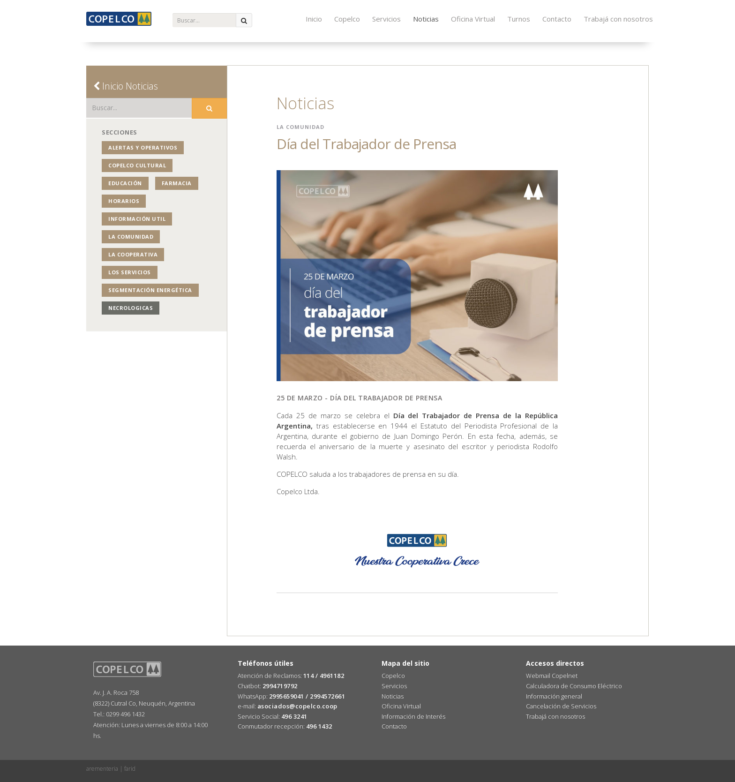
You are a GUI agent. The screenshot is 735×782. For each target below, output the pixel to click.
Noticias (426, 18)
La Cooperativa (133, 254)
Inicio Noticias (125, 86)
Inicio (314, 18)
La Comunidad (130, 236)
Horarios (123, 200)
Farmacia (177, 183)
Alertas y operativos (142, 147)
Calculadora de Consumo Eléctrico (574, 686)
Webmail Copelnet (552, 675)
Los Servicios (129, 272)
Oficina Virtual (473, 18)
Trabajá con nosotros (618, 18)
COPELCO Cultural (137, 165)
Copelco (347, 18)
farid (129, 769)
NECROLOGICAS (130, 307)
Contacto (556, 18)
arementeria (102, 769)
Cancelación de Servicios (561, 706)
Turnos (518, 18)
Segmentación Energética (150, 289)
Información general (554, 696)
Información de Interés (413, 716)
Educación (125, 183)
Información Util (136, 218)
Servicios (386, 18)
